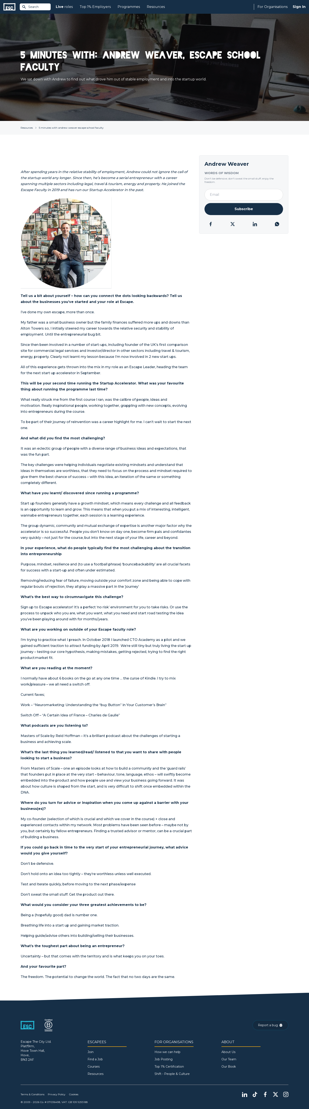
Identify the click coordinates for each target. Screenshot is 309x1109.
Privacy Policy (56, 1094)
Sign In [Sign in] (299, 7)
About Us (228, 1052)
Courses (94, 1066)
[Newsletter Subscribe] (243, 209)
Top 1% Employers (95, 7)
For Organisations (273, 7)
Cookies (73, 1094)
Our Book (228, 1066)
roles (64, 6)
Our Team (228, 1059)
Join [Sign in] (91, 1052)
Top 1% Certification (169, 1066)
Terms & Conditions (32, 1094)
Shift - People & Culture (172, 1074)
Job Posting (163, 1059)
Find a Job (95, 1059)
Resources (156, 7)
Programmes (129, 7)
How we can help (167, 1052)
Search (30, 7)
